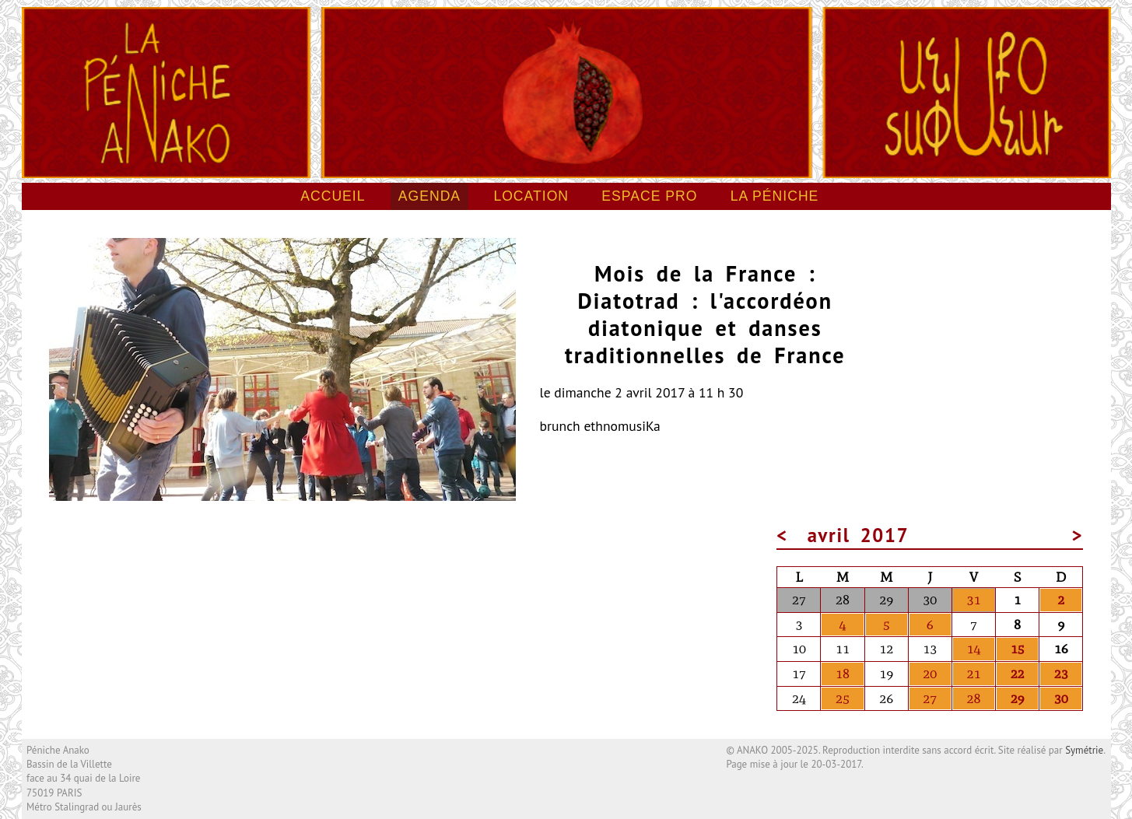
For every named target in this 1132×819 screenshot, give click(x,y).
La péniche (775, 196)
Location (531, 196)
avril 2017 (859, 535)
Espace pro (649, 196)
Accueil (332, 196)
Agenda (429, 196)
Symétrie (1084, 750)
